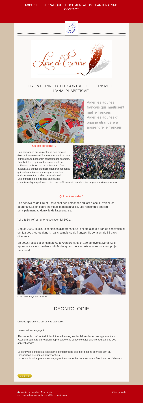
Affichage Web (118, 392)
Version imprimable (28, 392)
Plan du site (46, 392)
